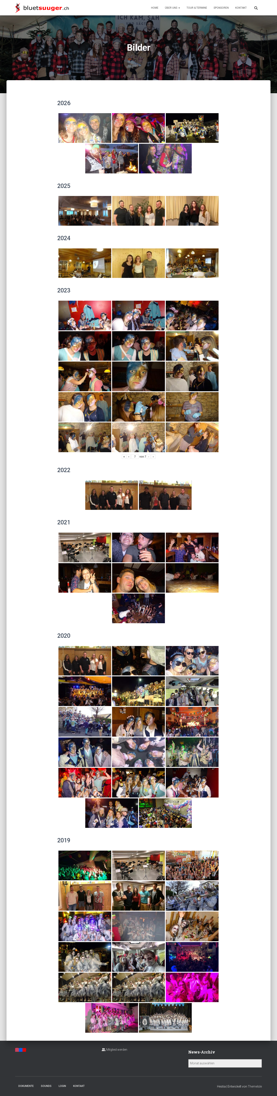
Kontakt (241, 7)
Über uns (172, 7)
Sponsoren (221, 7)
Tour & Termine (197, 7)
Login (62, 1086)
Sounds (46, 1086)
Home (154, 7)
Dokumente (26, 1086)
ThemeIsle (255, 1086)
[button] (179, 7)
